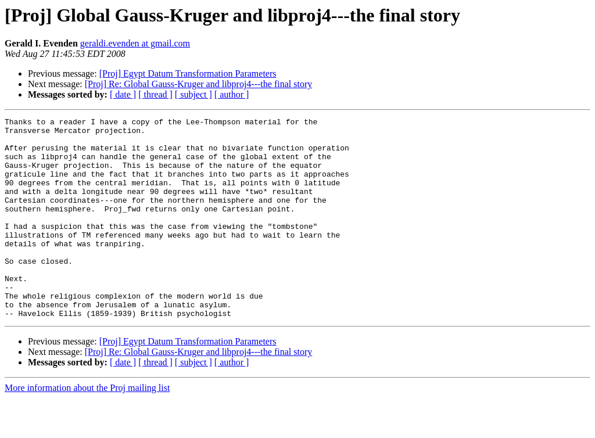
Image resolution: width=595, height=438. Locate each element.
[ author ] (231, 94)
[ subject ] (193, 94)
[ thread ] (155, 94)
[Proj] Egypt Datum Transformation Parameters (188, 73)
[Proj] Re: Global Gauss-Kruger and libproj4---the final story (198, 84)
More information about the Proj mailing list (87, 428)
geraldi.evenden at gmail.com (135, 43)
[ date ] (123, 94)
